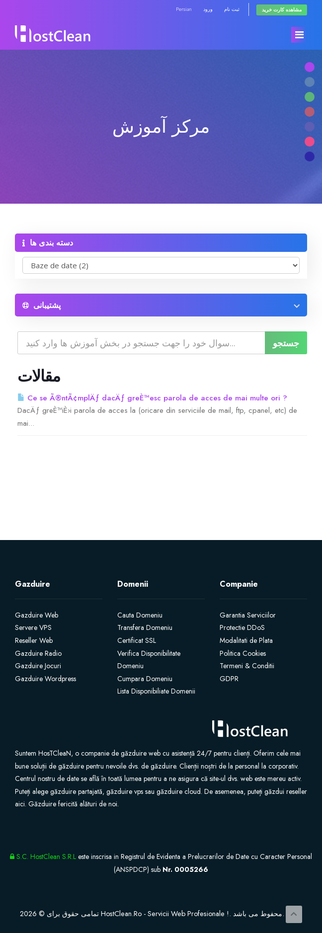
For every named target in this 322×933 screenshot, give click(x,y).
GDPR (229, 679)
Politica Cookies (243, 653)
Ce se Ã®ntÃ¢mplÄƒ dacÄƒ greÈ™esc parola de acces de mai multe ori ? (152, 397)
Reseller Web (34, 640)
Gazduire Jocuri (38, 666)
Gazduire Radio (38, 653)
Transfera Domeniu (144, 627)
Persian (184, 9)
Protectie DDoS (242, 627)
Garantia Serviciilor (248, 615)
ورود (208, 9)
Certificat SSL (136, 640)
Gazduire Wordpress (45, 679)
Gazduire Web (36, 615)
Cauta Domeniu (139, 615)
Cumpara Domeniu (144, 679)
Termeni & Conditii (247, 666)
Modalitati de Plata (246, 640)
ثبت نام (232, 9)
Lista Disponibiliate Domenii (156, 691)
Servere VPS (33, 627)
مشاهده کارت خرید (282, 9)
